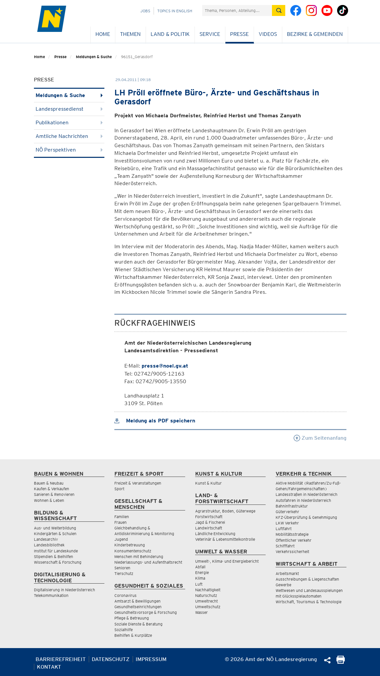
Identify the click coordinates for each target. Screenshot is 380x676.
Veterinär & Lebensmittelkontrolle (225, 539)
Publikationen (69, 122)
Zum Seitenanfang (320, 438)
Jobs (145, 10)
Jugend (121, 539)
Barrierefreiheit (61, 659)
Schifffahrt (285, 545)
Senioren (122, 567)
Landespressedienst (69, 109)
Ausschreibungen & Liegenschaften (307, 579)
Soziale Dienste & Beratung (138, 623)
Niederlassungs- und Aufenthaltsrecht (148, 562)
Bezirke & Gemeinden (315, 34)
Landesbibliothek (49, 544)
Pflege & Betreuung (131, 618)
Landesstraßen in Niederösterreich (306, 494)
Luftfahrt (284, 528)
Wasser (201, 612)
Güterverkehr (287, 511)
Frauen (120, 522)
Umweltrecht (206, 601)
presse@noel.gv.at (165, 366)
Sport (119, 488)
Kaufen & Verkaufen (51, 488)
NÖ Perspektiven (69, 150)
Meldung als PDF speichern (154, 420)
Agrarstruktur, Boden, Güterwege (225, 510)
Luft (198, 584)
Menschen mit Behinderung (138, 556)
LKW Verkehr (287, 522)
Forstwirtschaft (208, 516)
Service (209, 34)
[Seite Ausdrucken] (340, 662)
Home (102, 34)
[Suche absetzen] (278, 10)
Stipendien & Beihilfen (53, 556)
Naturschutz (206, 595)
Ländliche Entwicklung (215, 533)
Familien (121, 516)
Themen (130, 34)
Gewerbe (283, 584)
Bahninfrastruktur (292, 506)
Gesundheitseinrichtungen (138, 606)
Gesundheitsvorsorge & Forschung (145, 612)
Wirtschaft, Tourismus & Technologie (308, 601)
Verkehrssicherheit (292, 551)
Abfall (200, 566)
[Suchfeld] (237, 10)
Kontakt (49, 667)
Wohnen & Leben (49, 500)
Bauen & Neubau (48, 483)
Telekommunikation (51, 595)
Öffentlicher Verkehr (294, 540)
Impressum (151, 659)
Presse (239, 34)
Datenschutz (111, 659)
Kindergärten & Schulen (55, 533)
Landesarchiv (46, 539)
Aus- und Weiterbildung (55, 527)
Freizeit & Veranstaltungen (137, 483)
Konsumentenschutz (132, 550)
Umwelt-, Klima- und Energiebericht (227, 561)
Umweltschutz (207, 606)
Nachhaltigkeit (207, 589)
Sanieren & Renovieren (54, 494)
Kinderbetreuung (129, 544)
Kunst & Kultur (208, 483)
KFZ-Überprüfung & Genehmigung (306, 517)
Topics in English (174, 10)
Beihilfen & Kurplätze (133, 635)
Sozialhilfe (123, 629)
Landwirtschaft (208, 527)
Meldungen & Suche (94, 56)
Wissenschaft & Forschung (57, 562)
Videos (268, 34)
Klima (200, 578)
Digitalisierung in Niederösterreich (64, 589)
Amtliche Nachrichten (69, 136)
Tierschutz (123, 573)
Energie (202, 572)
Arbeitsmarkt (287, 573)
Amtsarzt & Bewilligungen (137, 601)
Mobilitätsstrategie (292, 534)
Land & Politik (170, 34)
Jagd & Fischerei (210, 522)
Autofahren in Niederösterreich (303, 500)
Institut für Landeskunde (56, 550)
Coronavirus (125, 595)
